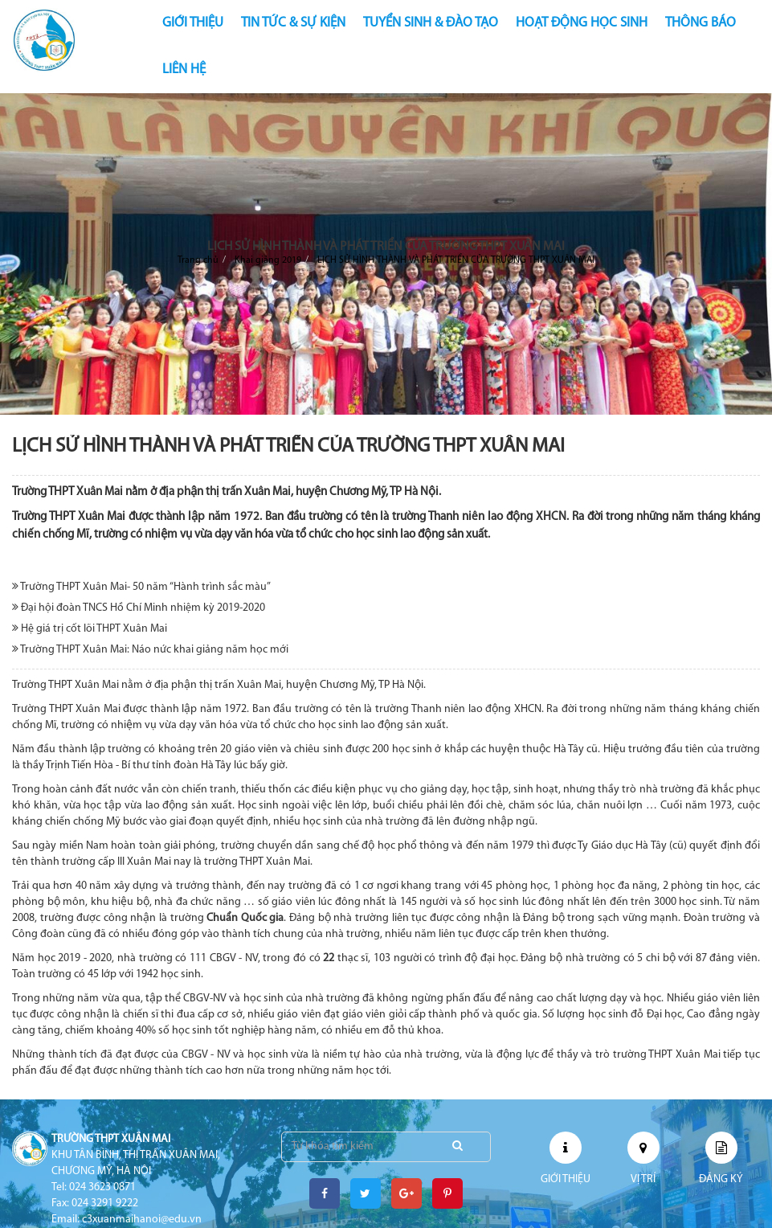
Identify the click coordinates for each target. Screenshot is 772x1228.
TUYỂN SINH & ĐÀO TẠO (430, 23)
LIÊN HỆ (184, 69)
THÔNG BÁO (700, 23)
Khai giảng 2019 (268, 260)
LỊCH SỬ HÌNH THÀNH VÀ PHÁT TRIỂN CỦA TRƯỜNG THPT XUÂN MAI (455, 260)
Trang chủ (198, 260)
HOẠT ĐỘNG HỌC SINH (581, 23)
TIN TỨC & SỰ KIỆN (293, 23)
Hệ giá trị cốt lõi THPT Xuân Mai (89, 628)
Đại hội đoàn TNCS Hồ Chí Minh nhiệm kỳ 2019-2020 (138, 607)
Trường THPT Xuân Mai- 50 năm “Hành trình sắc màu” (141, 586)
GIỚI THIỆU (192, 23)
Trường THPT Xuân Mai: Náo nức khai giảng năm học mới (150, 649)
